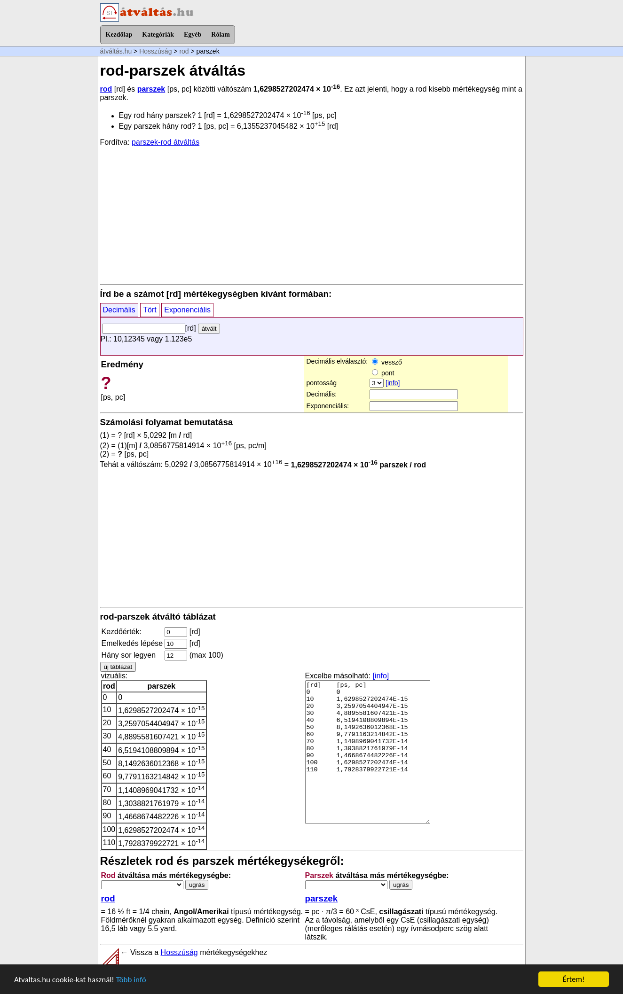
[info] (393, 383)
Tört (149, 310)
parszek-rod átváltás (165, 142)
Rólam (220, 34)
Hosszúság (155, 51)
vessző (387, 362)
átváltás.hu (116, 51)
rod (184, 51)
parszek (151, 89)
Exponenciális (187, 310)
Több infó (131, 980)
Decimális (119, 310)
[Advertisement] (311, 214)
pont (383, 373)
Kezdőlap (119, 34)
